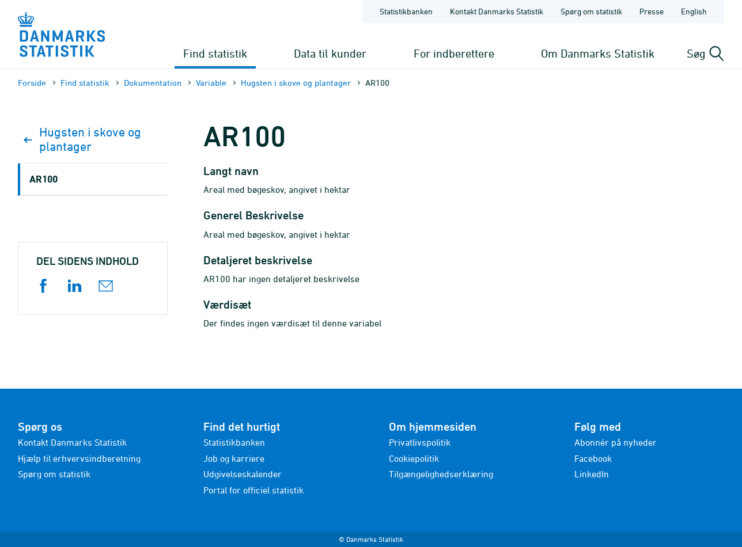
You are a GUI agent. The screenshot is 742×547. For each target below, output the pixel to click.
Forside (32, 83)
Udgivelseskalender (242, 474)
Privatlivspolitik (419, 442)
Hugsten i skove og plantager (296, 83)
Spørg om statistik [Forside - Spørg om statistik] (591, 11)
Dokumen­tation (152, 83)
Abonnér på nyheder (615, 442)
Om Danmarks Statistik (597, 53)
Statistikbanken (406, 11)
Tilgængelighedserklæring (441, 474)
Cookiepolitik (414, 458)
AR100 (43, 179)
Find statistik (215, 53)
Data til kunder (330, 53)
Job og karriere (233, 458)
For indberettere (454, 53)
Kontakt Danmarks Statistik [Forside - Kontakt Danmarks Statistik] (496, 11)
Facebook (593, 458)
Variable (211, 83)
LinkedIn (591, 474)
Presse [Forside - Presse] (651, 11)
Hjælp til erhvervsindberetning (79, 458)
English (694, 11)
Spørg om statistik (54, 474)
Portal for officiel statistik (253, 490)
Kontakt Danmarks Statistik (72, 442)
